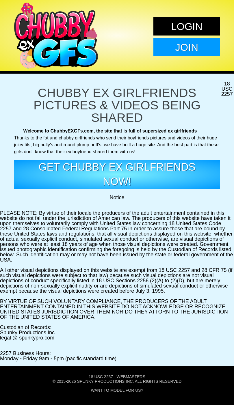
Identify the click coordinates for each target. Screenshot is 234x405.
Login (187, 26)
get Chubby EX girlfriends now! (117, 174)
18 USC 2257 (101, 376)
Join (186, 47)
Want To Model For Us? (117, 390)
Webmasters (130, 376)
